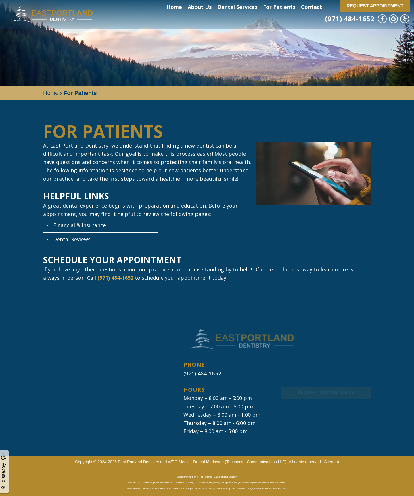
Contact (311, 6)
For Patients (279, 6)
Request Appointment (374, 5)
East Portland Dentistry (138, 461)
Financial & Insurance (79, 225)
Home (174, 6)
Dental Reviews (72, 239)
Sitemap (331, 461)
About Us (200, 6)
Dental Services (237, 6)
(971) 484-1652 (349, 18)
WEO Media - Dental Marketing (196, 461)
